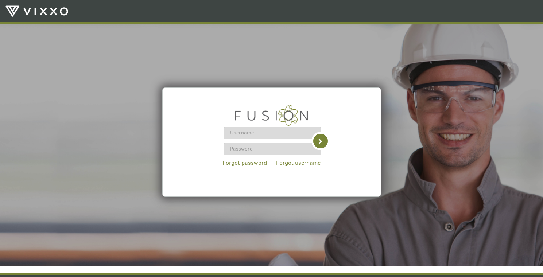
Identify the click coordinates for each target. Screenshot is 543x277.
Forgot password (244, 163)
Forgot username (298, 163)
